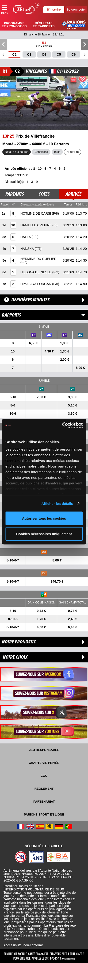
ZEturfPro (73, 152)
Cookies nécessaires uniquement (44, 534)
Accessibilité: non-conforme (24, 945)
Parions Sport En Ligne (44, 814)
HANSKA (27, 249)
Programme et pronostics (14, 24)
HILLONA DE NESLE (36, 272)
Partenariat (44, 801)
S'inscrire (54, 9)
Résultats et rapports (43, 24)
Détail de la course (16, 152)
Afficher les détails (57, 503)
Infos (57, 152)
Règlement (44, 788)
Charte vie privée (44, 763)
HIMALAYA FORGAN (36, 284)
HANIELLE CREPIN (35, 225)
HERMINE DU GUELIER (38, 259)
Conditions (41, 152)
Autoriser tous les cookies (44, 518)
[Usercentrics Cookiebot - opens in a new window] (63, 425)
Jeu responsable (44, 750)
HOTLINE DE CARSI (36, 213)
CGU (44, 775)
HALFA (25, 237)
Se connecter (76, 9)
